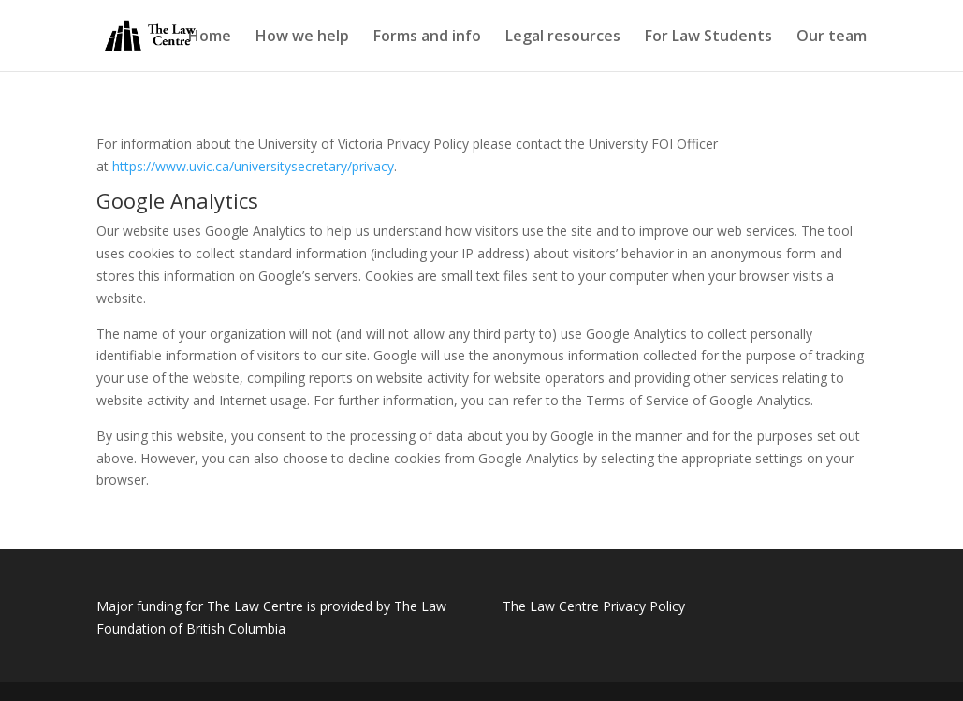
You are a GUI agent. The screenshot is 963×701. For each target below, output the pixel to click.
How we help (302, 37)
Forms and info (427, 37)
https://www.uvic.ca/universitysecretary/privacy (253, 166)
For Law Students (708, 37)
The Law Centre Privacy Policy (594, 606)
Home (209, 37)
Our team (831, 37)
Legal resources (562, 37)
